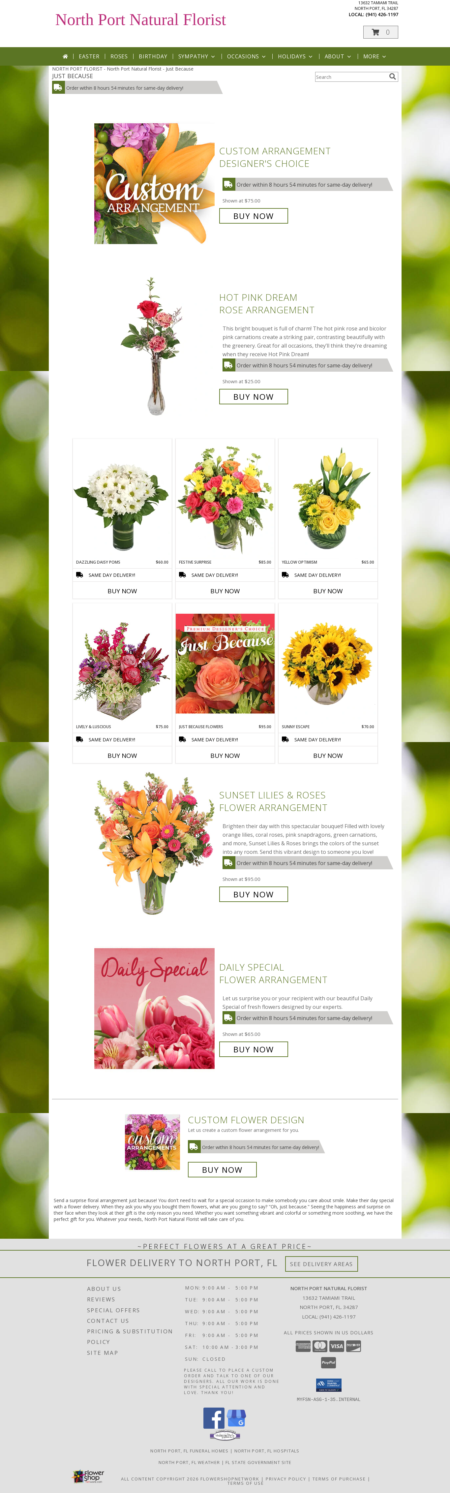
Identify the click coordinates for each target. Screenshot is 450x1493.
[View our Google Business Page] (236, 1426)
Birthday (153, 56)
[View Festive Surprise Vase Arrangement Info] (225, 499)
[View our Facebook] (214, 1426)
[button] (380, 32)
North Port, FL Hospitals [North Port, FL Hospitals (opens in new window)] (267, 1450)
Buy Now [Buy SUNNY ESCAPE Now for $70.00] (328, 755)
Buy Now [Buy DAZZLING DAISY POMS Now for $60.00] (122, 591)
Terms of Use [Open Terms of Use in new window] (245, 1483)
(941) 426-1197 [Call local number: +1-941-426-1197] (382, 14)
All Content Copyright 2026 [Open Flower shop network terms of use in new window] (160, 1478)
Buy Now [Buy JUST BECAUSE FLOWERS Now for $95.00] (225, 755)
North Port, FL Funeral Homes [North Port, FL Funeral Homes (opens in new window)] (189, 1450)
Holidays (296, 56)
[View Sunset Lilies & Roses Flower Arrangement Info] (155, 845)
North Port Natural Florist (140, 19)
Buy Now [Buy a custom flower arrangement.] (222, 1169)
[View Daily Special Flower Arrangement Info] (155, 1008)
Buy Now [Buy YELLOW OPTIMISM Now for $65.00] (328, 591)
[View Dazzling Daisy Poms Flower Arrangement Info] (122, 499)
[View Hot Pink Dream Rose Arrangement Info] (155, 347)
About (338, 56)
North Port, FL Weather (189, 1462)
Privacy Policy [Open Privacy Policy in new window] (286, 1478)
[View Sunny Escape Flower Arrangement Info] (328, 664)
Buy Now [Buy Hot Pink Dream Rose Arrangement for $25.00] (253, 396)
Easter (89, 56)
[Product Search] (350, 76)
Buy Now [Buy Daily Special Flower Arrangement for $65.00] (253, 1049)
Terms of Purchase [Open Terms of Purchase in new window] (339, 1478)
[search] (392, 76)
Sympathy (197, 56)
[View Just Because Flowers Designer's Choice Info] (225, 663)
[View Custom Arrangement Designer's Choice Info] (155, 183)
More (375, 56)
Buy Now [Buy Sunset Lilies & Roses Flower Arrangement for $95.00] (253, 894)
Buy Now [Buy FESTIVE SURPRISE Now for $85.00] (225, 591)
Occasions (247, 56)
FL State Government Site (258, 1462)
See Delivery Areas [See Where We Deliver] (321, 1264)
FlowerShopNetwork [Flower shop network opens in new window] (229, 1478)
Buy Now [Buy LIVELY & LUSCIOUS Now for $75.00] (122, 755)
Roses (119, 56)
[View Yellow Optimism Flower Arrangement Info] (328, 499)
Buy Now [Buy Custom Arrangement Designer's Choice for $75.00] (253, 215)
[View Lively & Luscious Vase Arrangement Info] (122, 663)
